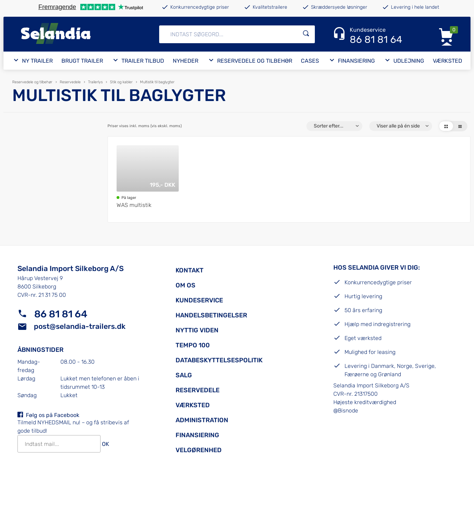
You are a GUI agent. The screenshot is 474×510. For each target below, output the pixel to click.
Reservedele (198, 390)
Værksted (447, 60)
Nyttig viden (197, 330)
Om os (185, 285)
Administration (202, 420)
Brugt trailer (82, 60)
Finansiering (197, 435)
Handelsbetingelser (211, 315)
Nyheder (185, 60)
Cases (310, 60)
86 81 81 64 (60, 314)
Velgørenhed (199, 450)
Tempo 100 (193, 345)
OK (105, 444)
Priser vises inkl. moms (145, 126)
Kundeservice (199, 300)
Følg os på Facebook (52, 415)
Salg (184, 375)
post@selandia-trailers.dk (80, 326)
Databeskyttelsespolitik (219, 360)
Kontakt (189, 270)
